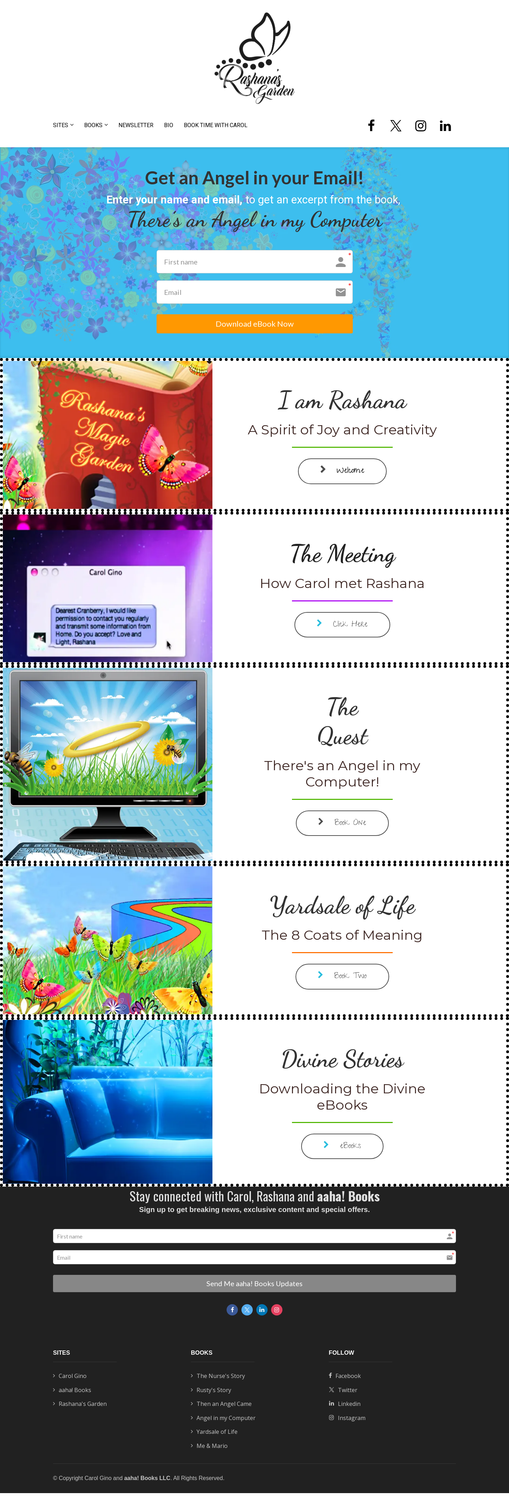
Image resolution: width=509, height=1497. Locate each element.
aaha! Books (72, 1393)
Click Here (342, 629)
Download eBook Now (254, 326)
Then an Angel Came (221, 1408)
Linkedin (345, 1408)
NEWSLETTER (135, 125)
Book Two (342, 981)
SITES (60, 125)
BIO (168, 125)
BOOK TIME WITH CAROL (215, 125)
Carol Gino (70, 1380)
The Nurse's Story (218, 1380)
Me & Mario (209, 1450)
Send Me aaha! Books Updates (254, 1288)
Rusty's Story (211, 1393)
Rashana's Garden (80, 1408)
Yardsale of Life (214, 1435)
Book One (342, 828)
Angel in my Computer (223, 1421)
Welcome (342, 476)
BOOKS (93, 125)
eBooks (342, 1151)
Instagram (347, 1421)
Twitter (343, 1393)
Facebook (345, 1380)
